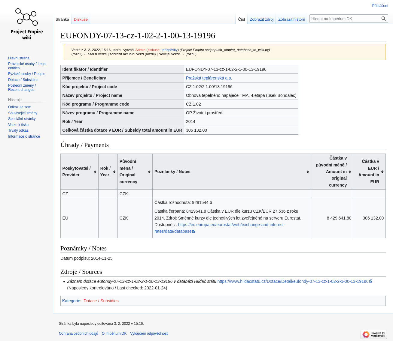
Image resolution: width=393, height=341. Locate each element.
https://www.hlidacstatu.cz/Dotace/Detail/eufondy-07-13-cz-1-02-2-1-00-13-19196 (293, 281)
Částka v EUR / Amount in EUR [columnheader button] (368, 171)
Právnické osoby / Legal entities (27, 66)
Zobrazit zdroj (262, 19)
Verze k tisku (18, 125)
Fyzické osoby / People (26, 74)
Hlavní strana (18, 58)
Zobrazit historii (291, 19)
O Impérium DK (114, 333)
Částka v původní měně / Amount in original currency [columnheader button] (331, 171)
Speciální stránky (21, 119)
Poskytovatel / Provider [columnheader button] (76, 171)
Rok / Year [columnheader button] (105, 171)
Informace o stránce (24, 136)
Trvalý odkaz (18, 130)
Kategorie (71, 300)
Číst (241, 19)
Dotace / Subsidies (101, 300)
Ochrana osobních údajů (78, 333)
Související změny (22, 113)
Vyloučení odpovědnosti (149, 333)
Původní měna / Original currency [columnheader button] (128, 171)
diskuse (154, 50)
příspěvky (170, 50)
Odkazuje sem (19, 107)
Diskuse (81, 19)
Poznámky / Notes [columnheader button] (172, 171)
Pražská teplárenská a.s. (209, 78)
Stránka (62, 19)
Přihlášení (380, 6)
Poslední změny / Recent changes (22, 87)
